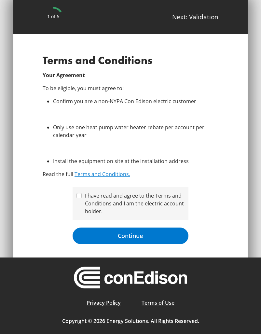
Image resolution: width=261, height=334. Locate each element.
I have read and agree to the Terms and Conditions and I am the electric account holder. (134, 203)
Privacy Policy (104, 302)
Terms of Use (158, 302)
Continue (130, 236)
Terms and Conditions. (102, 174)
